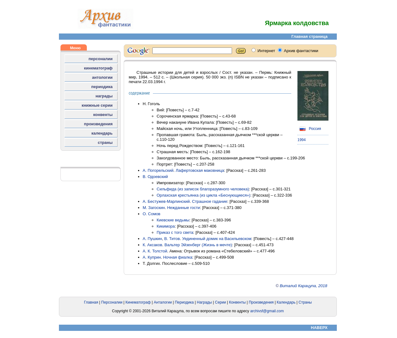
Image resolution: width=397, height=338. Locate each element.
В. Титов (172, 238)
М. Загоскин (154, 207)
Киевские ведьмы (173, 220)
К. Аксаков (152, 244)
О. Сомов (151, 213)
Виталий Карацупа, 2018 (303, 285)
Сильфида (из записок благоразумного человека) (203, 189)
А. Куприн (152, 257)
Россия (309, 129)
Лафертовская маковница (200, 170)
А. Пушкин (152, 238)
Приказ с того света (175, 232)
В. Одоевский (155, 176)
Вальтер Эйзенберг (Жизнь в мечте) (198, 244)
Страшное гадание (209, 201)
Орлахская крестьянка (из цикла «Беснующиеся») (203, 195)
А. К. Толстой (155, 251)
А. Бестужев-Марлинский (166, 201)
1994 (301, 140)
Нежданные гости (183, 207)
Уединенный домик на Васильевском (216, 238)
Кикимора (166, 226)
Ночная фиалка (177, 257)
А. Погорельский (158, 170)
